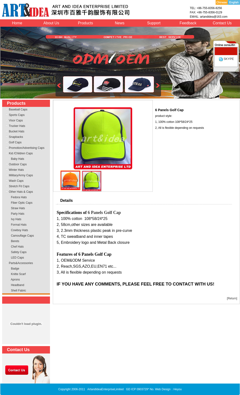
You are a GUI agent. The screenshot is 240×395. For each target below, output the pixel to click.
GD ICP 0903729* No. (140, 389)
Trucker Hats (17, 126)
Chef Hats (17, 246)
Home (17, 23)
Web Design (162, 389)
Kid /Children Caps (21, 153)
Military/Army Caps (21, 175)
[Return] (232, 298)
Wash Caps (16, 180)
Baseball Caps (18, 109)
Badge (15, 268)
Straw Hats (18, 208)
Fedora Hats (19, 197)
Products (85, 23)
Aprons (15, 279)
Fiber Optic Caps (22, 202)
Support (153, 23)
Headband (17, 285)
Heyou (178, 389)
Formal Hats (19, 224)
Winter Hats (16, 170)
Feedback (188, 23)
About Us (51, 23)
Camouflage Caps (22, 235)
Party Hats (17, 213)
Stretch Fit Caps (19, 186)
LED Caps (17, 257)
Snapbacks (16, 137)
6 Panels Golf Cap (104, 212)
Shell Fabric (18, 290)
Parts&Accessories (21, 263)
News (119, 23)
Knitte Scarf (18, 274)
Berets (15, 241)
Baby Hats (17, 159)
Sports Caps (17, 115)
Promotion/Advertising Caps (26, 148)
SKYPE (226, 59)
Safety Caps (19, 252)
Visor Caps (16, 120)
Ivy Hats (16, 219)
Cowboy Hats (19, 230)
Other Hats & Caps (21, 191)
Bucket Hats (16, 131)
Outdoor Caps (18, 164)
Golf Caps (15, 142)
